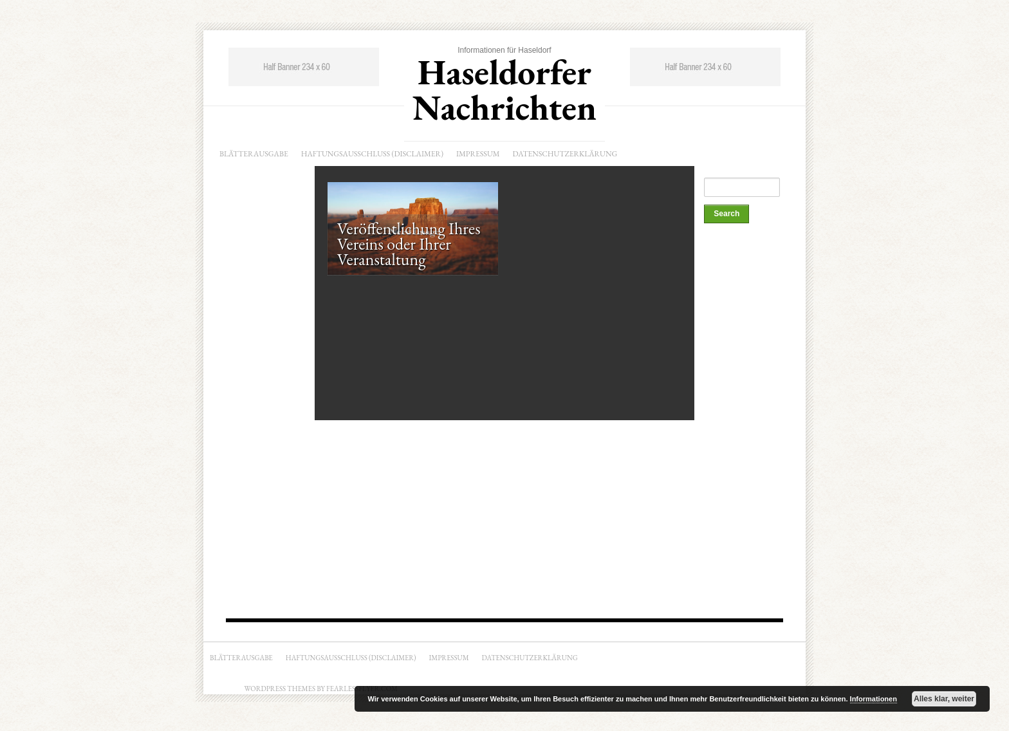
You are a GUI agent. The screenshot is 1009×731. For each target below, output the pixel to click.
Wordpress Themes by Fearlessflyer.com (321, 688)
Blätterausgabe (253, 154)
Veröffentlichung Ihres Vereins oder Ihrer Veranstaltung (409, 243)
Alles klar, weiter (944, 698)
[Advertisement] (755, 423)
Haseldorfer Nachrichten (504, 89)
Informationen (873, 699)
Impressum (478, 154)
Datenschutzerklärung (565, 154)
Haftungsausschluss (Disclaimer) (372, 154)
